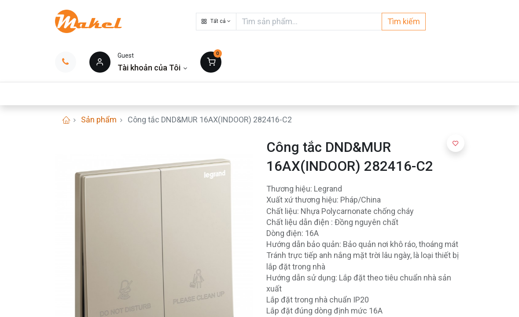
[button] (216, 21)
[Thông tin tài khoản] (153, 67)
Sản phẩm (99, 119)
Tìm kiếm (403, 21)
